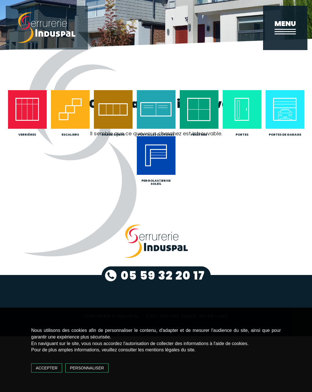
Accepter (47, 368)
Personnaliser (87, 368)
